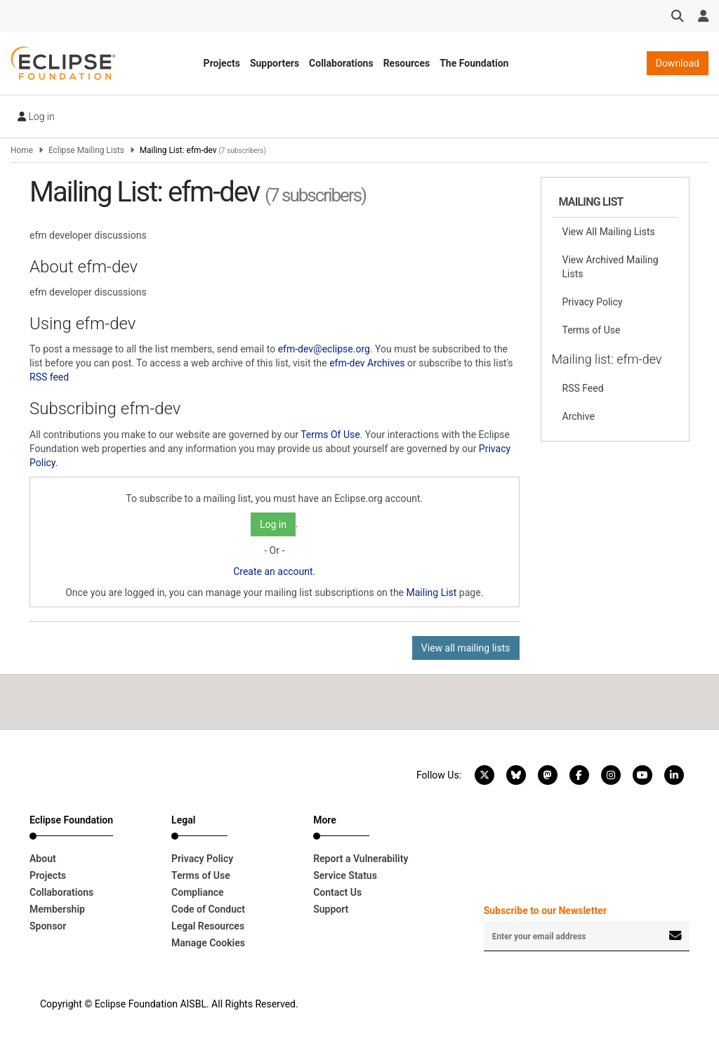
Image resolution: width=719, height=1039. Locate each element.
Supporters (274, 63)
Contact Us (337, 892)
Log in (36, 116)
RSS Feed (583, 388)
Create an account (272, 571)
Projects (222, 63)
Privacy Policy (592, 301)
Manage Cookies (208, 942)
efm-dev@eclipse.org (324, 349)
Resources (406, 63)
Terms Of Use (330, 434)
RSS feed (49, 377)
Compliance (197, 892)
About (42, 858)
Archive (578, 416)
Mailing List (432, 592)
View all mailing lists (465, 648)
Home (22, 150)
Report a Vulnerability (360, 858)
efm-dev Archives (366, 363)
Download (677, 63)
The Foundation (474, 63)
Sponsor (47, 926)
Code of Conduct (208, 909)
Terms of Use (591, 330)
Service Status (345, 875)
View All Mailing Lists (608, 231)
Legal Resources (207, 926)
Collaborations (341, 63)
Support (330, 909)
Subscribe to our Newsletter (545, 910)
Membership (57, 909)
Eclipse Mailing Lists (86, 150)
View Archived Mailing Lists (610, 266)
